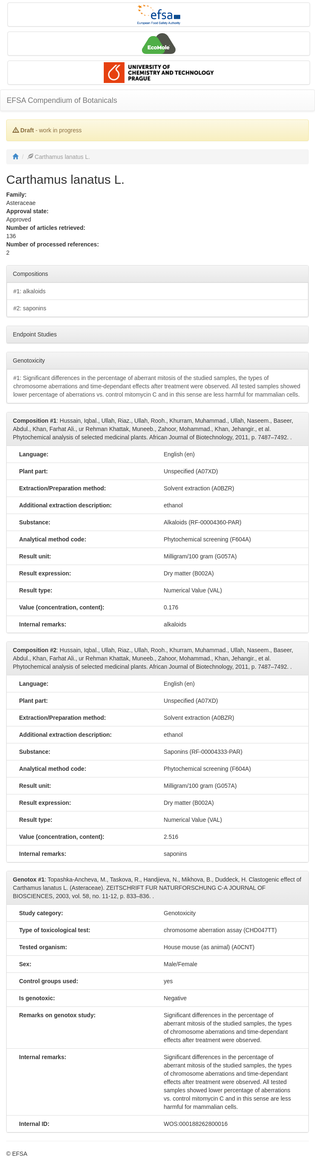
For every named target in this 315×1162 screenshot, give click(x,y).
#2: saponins (29, 308)
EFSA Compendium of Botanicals (62, 100)
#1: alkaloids (29, 291)
